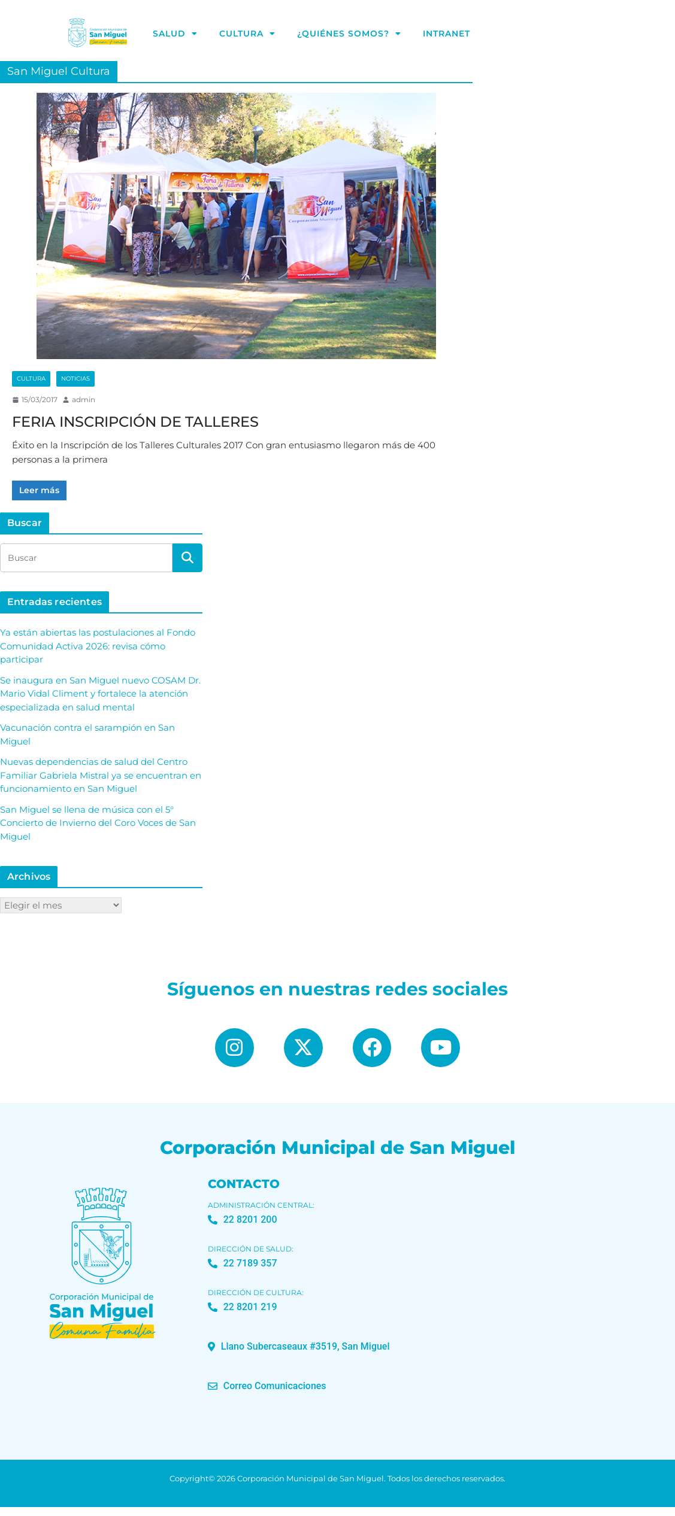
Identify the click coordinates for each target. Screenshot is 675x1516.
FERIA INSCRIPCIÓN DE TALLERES (135, 421)
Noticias (75, 378)
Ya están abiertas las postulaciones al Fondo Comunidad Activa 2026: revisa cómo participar (97, 646)
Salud (175, 34)
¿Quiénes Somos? (349, 34)
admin (83, 399)
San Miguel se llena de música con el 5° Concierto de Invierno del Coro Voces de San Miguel (98, 823)
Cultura (247, 34)
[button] (299, 1355)
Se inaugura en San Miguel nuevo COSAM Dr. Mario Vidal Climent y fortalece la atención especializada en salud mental (100, 694)
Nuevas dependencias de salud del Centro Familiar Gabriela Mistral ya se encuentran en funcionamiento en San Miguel (100, 775)
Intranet (446, 34)
